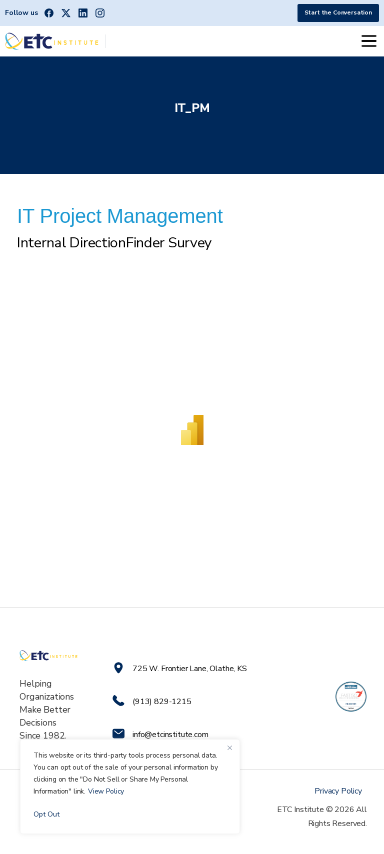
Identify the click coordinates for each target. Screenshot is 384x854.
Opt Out (47, 814)
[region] (130, 786)
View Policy (106, 791)
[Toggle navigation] (369, 40)
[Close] (230, 748)
